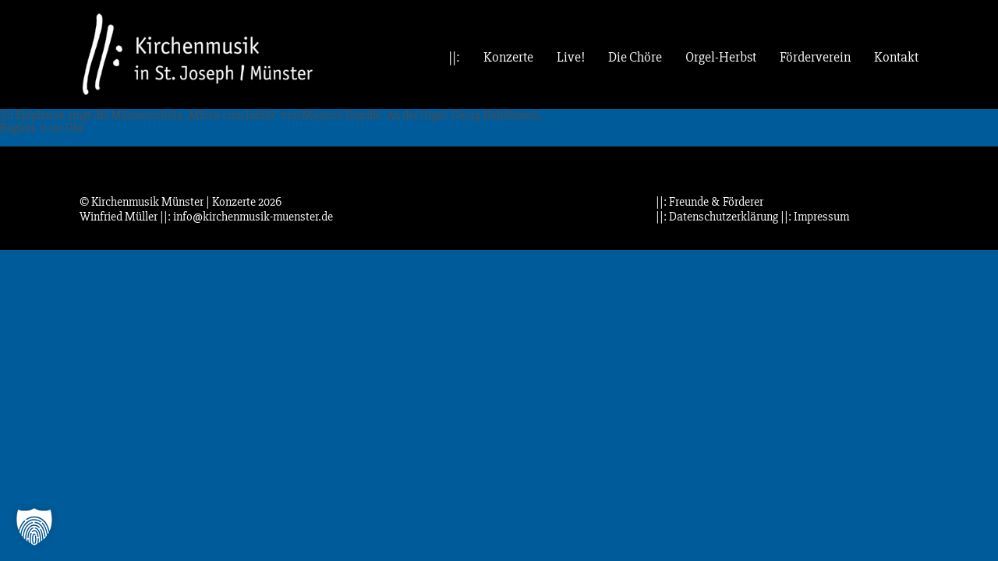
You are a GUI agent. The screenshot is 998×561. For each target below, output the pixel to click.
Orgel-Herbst (720, 57)
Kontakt (896, 57)
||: (454, 57)
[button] (34, 526)
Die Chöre (635, 57)
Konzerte (508, 57)
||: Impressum (814, 216)
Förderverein (815, 57)
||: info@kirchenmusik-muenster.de (246, 216)
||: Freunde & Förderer (709, 202)
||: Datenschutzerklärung (717, 216)
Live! (571, 57)
